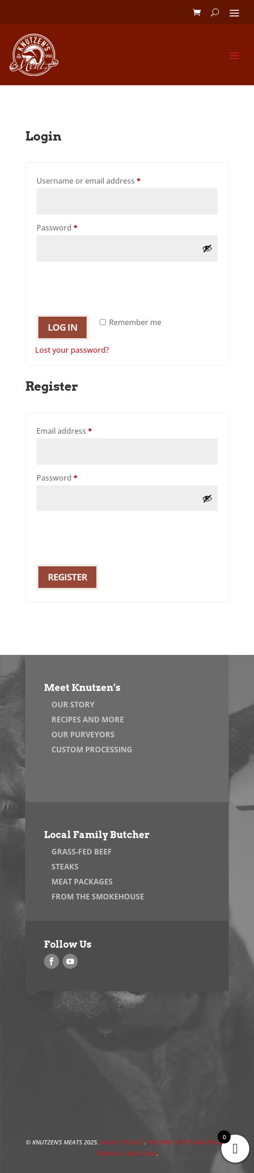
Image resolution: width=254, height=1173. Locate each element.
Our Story (72, 704)
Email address (80, 429)
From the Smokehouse (97, 896)
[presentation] (106, 284)
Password (72, 226)
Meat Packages (82, 881)
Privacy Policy (122, 1142)
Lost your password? (72, 350)
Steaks (65, 866)
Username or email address (104, 179)
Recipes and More (87, 719)
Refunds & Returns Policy (186, 1142)
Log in (62, 327)
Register (67, 577)
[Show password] (207, 248)
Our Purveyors (83, 734)
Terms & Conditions (126, 1153)
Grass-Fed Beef (81, 851)
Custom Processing (91, 749)
